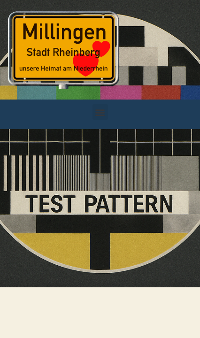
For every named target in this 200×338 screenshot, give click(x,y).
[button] (100, 112)
